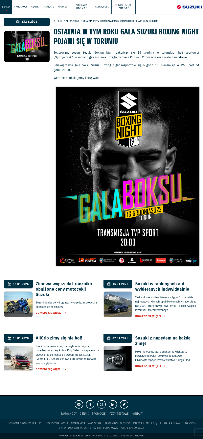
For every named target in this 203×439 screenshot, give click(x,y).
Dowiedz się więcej (48, 313)
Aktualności (102, 7)
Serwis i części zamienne (123, 7)
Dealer (6, 7)
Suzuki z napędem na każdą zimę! (163, 341)
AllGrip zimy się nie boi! (59, 338)
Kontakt (62, 7)
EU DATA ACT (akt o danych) (178, 423)
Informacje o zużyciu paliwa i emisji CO (130, 423)
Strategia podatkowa (104, 428)
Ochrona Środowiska (22, 423)
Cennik (35, 7)
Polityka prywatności (53, 423)
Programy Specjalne (81, 7)
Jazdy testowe (119, 414)
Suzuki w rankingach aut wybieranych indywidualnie (162, 286)
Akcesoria (95, 423)
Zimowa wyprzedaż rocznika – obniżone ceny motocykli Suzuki (65, 289)
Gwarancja (78, 423)
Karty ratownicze (132, 428)
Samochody (20, 7)
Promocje (48, 7)
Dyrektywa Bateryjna (73, 428)
